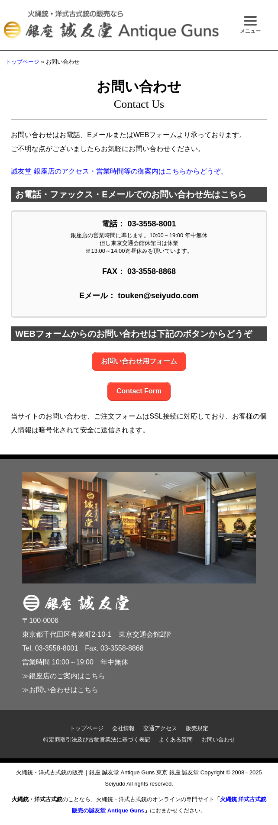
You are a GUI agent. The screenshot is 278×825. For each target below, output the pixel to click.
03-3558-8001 (151, 223)
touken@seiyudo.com (158, 295)
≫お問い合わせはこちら (60, 689)
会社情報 (123, 728)
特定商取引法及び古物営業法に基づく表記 (96, 739)
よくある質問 (176, 739)
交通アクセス (160, 728)
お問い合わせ (218, 739)
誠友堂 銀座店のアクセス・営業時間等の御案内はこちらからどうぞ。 (119, 171)
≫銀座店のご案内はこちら (63, 676)
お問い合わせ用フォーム (139, 361)
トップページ (22, 61)
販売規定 (197, 728)
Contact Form (139, 391)
